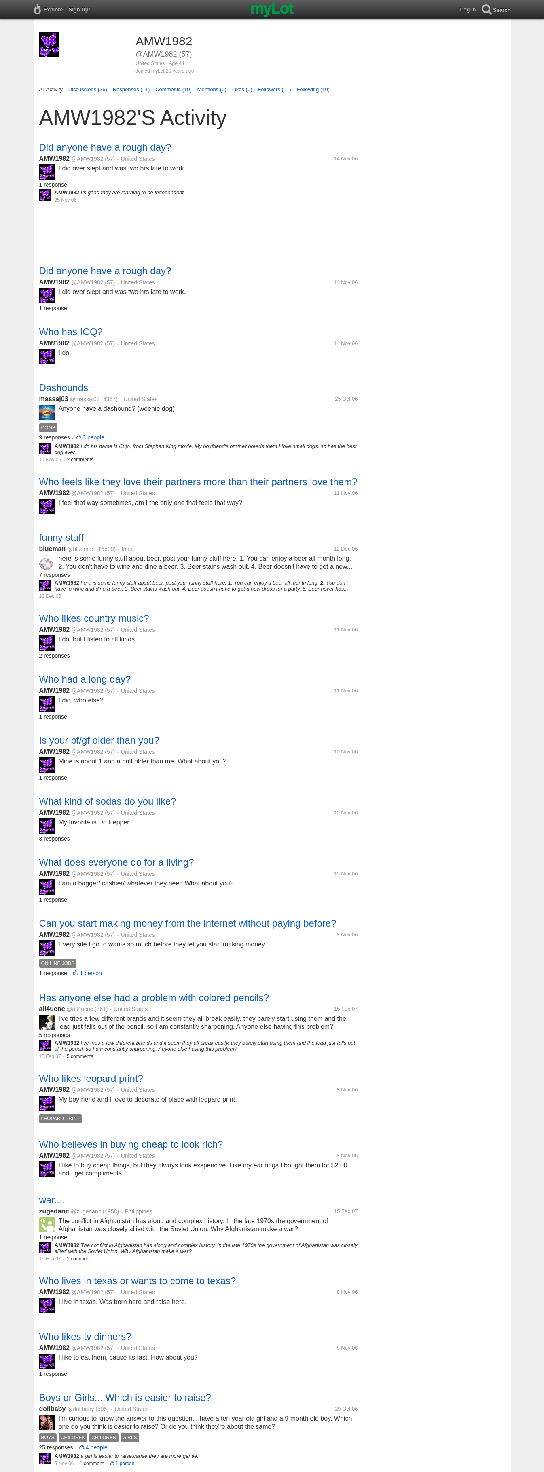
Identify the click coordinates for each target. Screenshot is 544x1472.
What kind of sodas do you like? (107, 801)
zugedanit (54, 1211)
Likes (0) (242, 89)
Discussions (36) (87, 89)
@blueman (81, 549)
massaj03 (53, 398)
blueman (52, 548)
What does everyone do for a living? (116, 862)
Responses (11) (131, 89)
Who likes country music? (94, 618)
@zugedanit (86, 1211)
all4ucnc (52, 1008)
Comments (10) (173, 89)
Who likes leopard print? (91, 1078)
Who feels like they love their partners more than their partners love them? (198, 481)
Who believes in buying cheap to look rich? (131, 1144)
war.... (52, 1199)
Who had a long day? (85, 679)
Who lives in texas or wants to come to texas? (137, 1280)
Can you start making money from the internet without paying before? (188, 923)
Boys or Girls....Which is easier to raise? (125, 1397)
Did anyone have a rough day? (105, 147)
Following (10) (313, 89)
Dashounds (63, 387)
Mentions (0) (211, 89)
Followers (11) (274, 89)
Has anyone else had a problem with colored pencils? (154, 997)
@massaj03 (84, 399)
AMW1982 (54, 158)
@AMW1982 (87, 159)
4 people (97, 1447)
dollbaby (52, 1408)
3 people (93, 437)
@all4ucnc (79, 1009)
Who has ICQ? (71, 331)
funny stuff (61, 537)
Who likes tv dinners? (85, 1336)
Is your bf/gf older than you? (99, 740)
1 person (91, 973)
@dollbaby (80, 1409)
